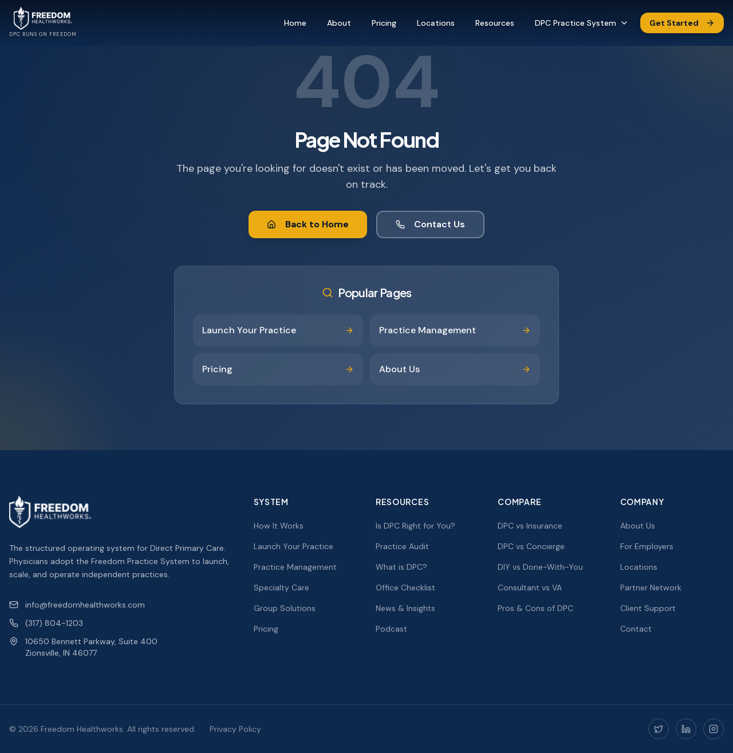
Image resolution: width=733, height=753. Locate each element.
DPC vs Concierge (531, 546)
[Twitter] (658, 729)
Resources (494, 23)
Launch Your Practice (293, 546)
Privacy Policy (235, 729)
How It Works (279, 526)
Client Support (648, 608)
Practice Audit (402, 546)
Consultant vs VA (530, 587)
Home (295, 23)
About (339, 23)
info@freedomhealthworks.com (77, 605)
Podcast (391, 629)
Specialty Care (281, 587)
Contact (636, 629)
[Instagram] (713, 729)
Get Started (682, 23)
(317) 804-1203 (46, 623)
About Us (637, 526)
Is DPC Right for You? (415, 526)
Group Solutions (285, 608)
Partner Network (650, 587)
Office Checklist (405, 587)
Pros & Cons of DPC (535, 608)
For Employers (646, 546)
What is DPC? (401, 567)
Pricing (384, 23)
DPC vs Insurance (530, 526)
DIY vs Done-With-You (540, 567)
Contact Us (430, 224)
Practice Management (295, 567)
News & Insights (405, 608)
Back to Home (308, 224)
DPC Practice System (582, 23)
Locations (436, 23)
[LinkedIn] (686, 729)
